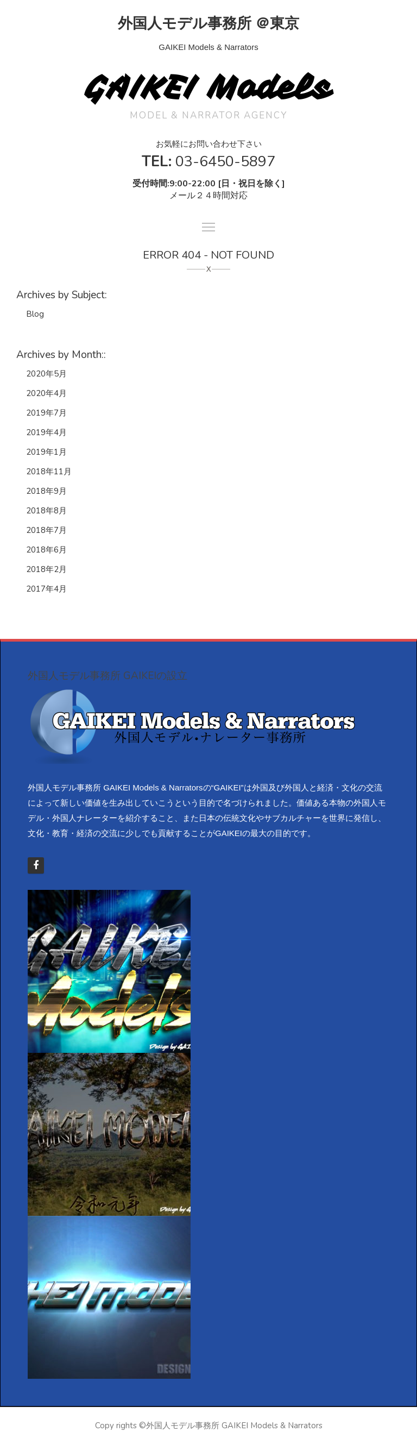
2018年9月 (46, 491)
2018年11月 (49, 471)
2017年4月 (46, 588)
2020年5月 (46, 373)
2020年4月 (46, 393)
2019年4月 (46, 432)
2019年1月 (46, 452)
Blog (35, 314)
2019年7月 (46, 412)
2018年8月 (46, 510)
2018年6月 (46, 549)
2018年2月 (46, 569)
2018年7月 (46, 530)
